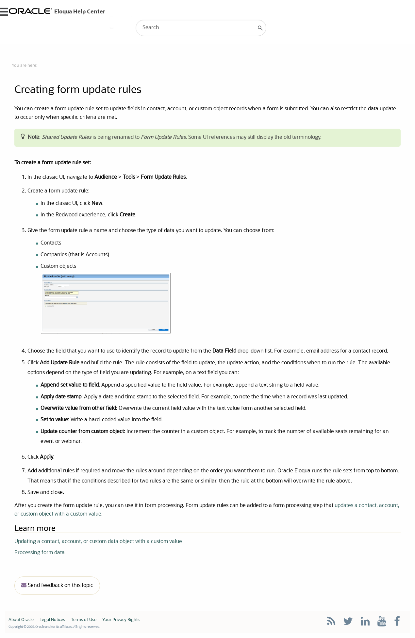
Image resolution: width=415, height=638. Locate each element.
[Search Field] (201, 28)
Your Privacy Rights (121, 620)
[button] (260, 28)
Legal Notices (52, 620)
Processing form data (39, 553)
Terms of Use (83, 620)
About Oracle (21, 620)
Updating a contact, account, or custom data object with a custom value (98, 541)
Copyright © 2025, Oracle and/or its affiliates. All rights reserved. (54, 627)
